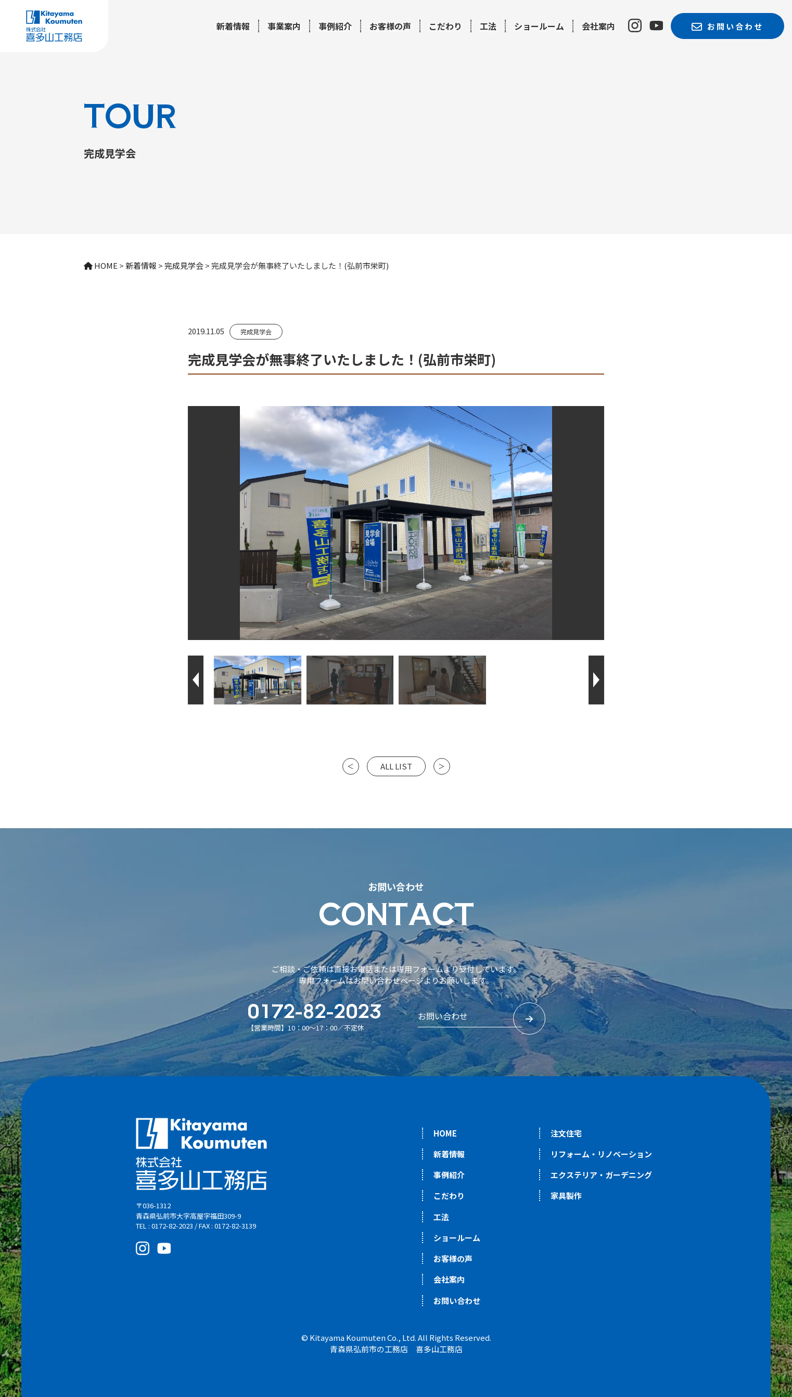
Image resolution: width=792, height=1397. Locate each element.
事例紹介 (335, 26)
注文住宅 (566, 1133)
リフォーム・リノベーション (601, 1153)
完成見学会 (256, 331)
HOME (445, 1133)
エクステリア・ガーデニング (601, 1174)
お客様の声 (390, 26)
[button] (195, 680)
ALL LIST (396, 766)
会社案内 (598, 26)
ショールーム (539, 26)
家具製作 (566, 1195)
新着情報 (233, 26)
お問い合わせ (456, 1300)
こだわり (445, 26)
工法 (488, 26)
